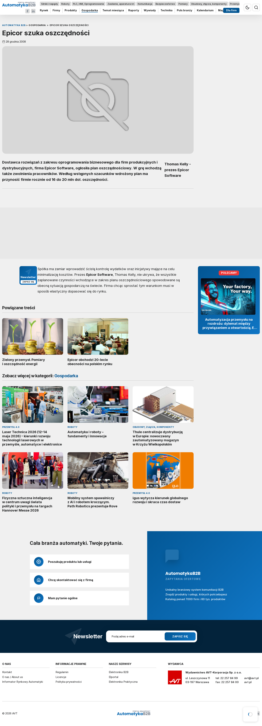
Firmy (56, 10)
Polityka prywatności (68, 681)
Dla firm (231, 10)
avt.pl (248, 682)
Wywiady (150, 10)
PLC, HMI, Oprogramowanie (88, 3)
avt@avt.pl (251, 678)
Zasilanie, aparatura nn (121, 3)
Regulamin (61, 672)
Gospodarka (90, 10)
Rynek (44, 10)
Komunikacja (145, 3)
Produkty (71, 10)
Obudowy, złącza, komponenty (209, 3)
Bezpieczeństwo (165, 3)
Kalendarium (205, 10)
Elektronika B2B (118, 672)
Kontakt (7, 672)
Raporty (133, 10)
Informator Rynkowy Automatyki (22, 681)
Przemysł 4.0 (237, 3)
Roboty (65, 3)
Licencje (60, 677)
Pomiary (183, 3)
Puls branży (184, 10)
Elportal (113, 677)
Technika (166, 10)
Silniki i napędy (49, 3)
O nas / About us (12, 677)
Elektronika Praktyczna (123, 681)
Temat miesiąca (113, 10)
